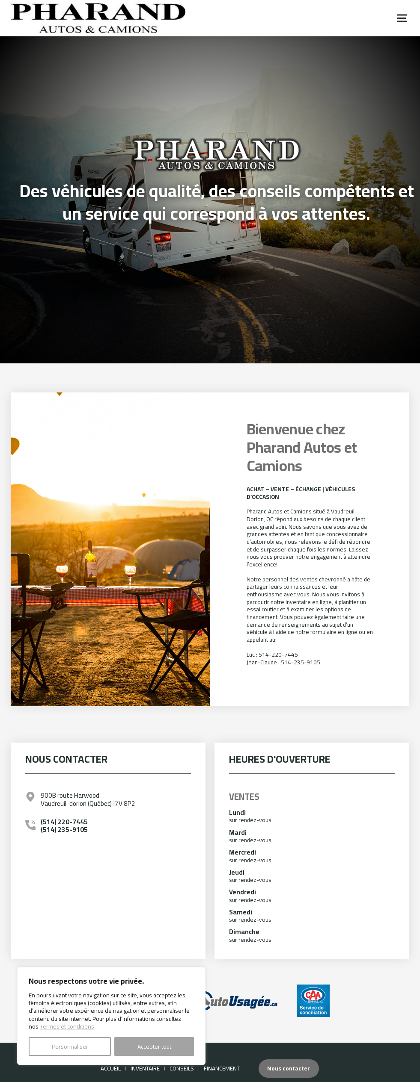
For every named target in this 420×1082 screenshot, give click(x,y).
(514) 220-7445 (64, 822)
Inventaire (145, 1068)
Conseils (182, 1068)
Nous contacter (288, 1068)
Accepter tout (154, 1046)
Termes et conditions (67, 1026)
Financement (222, 1068)
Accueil (111, 1068)
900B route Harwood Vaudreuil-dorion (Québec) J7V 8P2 (88, 800)
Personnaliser (70, 1046)
